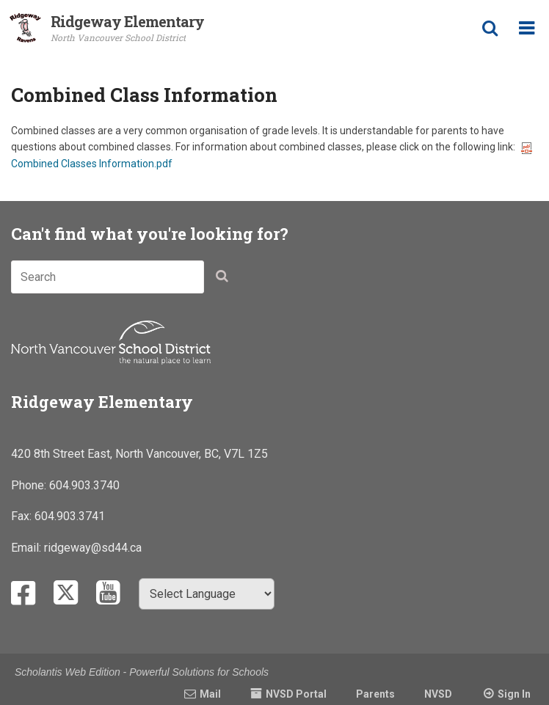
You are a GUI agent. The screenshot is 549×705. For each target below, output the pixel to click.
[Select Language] (206, 594)
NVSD (438, 694)
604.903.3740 (84, 485)
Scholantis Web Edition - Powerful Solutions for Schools (142, 672)
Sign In (514, 694)
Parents (375, 694)
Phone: (30, 485)
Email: (27, 548)
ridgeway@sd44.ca (93, 548)
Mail (210, 694)
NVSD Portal (296, 694)
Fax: (22, 516)
